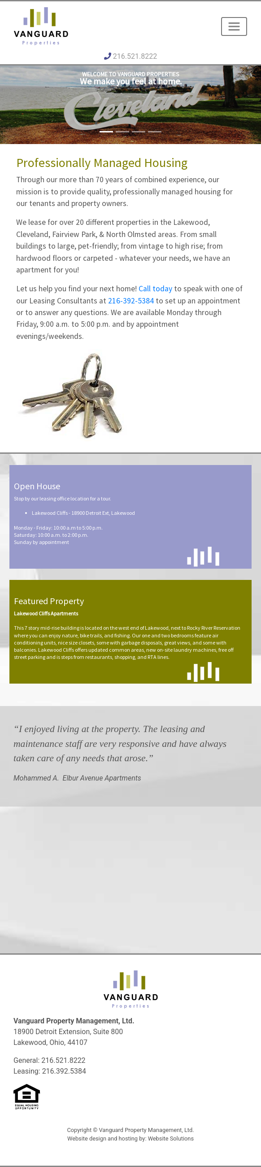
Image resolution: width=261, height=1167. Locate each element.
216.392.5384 (64, 1071)
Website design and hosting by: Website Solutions (130, 1138)
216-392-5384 (131, 301)
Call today (155, 289)
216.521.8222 (135, 56)
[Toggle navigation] (234, 26)
